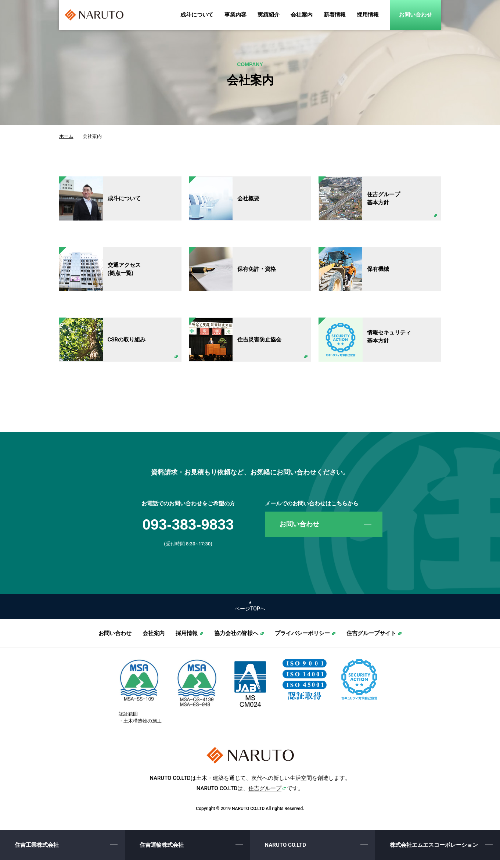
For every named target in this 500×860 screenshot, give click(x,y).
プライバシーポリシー (302, 633)
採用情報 (368, 14)
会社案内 (302, 14)
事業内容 (235, 14)
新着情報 (335, 14)
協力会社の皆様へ (236, 633)
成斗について (196, 14)
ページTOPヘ (250, 609)
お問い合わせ (415, 14)
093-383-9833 (188, 524)
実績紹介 (269, 14)
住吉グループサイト (371, 633)
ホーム (66, 136)
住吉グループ (264, 788)
